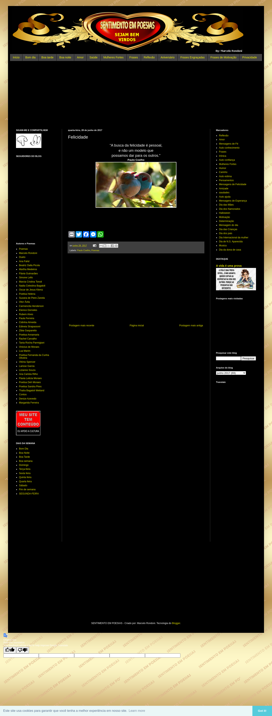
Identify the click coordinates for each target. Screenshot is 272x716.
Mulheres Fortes (113, 57)
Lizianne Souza (27, 370)
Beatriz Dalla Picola (29, 265)
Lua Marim (24, 351)
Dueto (22, 257)
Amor (80, 57)
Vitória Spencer (27, 361)
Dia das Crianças (228, 229)
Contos (23, 394)
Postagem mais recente (81, 325)
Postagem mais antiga (191, 325)
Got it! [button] (262, 710)
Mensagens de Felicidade (232, 184)
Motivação (224, 217)
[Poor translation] (22, 650)
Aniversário (168, 57)
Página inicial (137, 325)
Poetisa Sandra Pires (30, 386)
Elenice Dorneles (28, 310)
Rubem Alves (26, 314)
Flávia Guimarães (28, 273)
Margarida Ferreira (29, 402)
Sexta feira (24, 473)
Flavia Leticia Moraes (30, 378)
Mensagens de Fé (228, 143)
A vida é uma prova (229, 265)
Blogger (176, 623)
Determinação (226, 221)
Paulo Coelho (83, 250)
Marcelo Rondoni (28, 253)
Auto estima (225, 176)
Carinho (223, 172)
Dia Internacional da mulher (233, 237)
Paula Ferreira (26, 318)
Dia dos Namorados (229, 209)
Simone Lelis (26, 277)
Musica (223, 245)
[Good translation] (9, 650)
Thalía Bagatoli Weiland (31, 390)
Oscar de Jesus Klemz (31, 289)
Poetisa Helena (27, 294)
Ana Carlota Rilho (28, 374)
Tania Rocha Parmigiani (31, 342)
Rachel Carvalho (28, 338)
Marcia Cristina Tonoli (30, 281)
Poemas (95, 250)
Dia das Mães (226, 204)
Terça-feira (24, 469)
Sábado (23, 485)
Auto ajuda (224, 196)
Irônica (222, 156)
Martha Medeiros (28, 269)
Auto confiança (227, 160)
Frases (133, 57)
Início (16, 57)
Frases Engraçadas (192, 57)
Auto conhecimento (229, 147)
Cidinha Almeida (27, 322)
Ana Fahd (24, 261)
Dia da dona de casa (230, 249)
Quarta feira (25, 481)
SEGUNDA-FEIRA (29, 493)
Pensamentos (226, 180)
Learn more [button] (137, 710)
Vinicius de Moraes (29, 347)
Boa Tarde (24, 456)
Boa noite (65, 57)
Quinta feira (25, 477)
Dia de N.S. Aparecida (231, 241)
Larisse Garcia (26, 366)
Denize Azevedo (27, 398)
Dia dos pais (225, 233)
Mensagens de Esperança (233, 200)
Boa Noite (24, 452)
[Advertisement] (136, 95)
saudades (224, 192)
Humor (222, 168)
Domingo (24, 465)
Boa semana (25, 461)
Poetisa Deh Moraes (30, 382)
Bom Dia (23, 448)
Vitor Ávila (24, 302)
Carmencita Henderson (31, 306)
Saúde (93, 57)
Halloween (224, 213)
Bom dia (30, 57)
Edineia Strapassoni (29, 326)
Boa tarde (47, 57)
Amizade (223, 188)
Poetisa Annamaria (29, 334)
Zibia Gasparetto (28, 330)
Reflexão (149, 57)
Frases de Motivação (223, 57)
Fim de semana (27, 489)
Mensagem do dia (228, 225)
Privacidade (249, 57)
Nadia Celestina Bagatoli (32, 285)
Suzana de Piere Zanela (32, 298)
